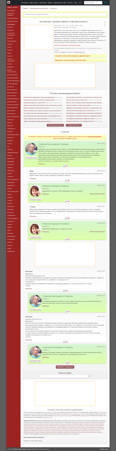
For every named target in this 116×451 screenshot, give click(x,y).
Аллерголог (10, 30)
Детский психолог (12, 101)
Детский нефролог (12, 92)
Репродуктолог (11, 215)
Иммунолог (10, 125)
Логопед (9, 143)
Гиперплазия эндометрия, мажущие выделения (39, 97)
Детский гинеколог (12, 74)
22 (74, 52)
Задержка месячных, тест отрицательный (79, 121)
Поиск (106, 2)
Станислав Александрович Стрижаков (53, 144)
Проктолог (10, 197)
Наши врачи (43, 2)
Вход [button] (75, 2)
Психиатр (9, 200)
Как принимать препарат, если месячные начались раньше (85, 97)
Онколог (9, 173)
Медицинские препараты (11, 14)
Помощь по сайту (27, 449)
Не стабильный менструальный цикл (36, 113)
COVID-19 (10, 27)
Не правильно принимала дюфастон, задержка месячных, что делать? (89, 116)
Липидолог (10, 140)
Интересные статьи (12, 21)
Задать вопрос (33, 2)
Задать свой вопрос (73, 125)
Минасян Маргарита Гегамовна (56, 186)
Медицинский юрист (12, 152)
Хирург (9, 248)
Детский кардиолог (12, 83)
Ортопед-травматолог (13, 179)
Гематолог (10, 44)
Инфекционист (11, 128)
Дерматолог (10, 67)
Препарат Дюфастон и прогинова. (34, 102)
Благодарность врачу (31, 157)
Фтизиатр (9, 245)
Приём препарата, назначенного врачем (36, 108)
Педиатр (9, 188)
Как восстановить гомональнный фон (78, 105)
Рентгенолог (10, 212)
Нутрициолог (10, 170)
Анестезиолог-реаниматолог (11, 34)
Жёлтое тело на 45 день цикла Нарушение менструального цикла (87, 102)
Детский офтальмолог (13, 98)
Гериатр (9, 53)
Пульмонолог (10, 206)
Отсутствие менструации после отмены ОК (80, 110)
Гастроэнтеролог (11, 41)
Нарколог (9, 155)
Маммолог (10, 149)
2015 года (82, 52)
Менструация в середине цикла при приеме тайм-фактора (85, 113)
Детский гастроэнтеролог (11, 70)
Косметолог (10, 137)
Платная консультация (97, 193)
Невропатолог (11, 158)
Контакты (70, 2)
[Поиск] (93, 2)
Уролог (9, 230)
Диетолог (9, 122)
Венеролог (10, 38)
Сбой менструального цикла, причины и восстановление (42, 110)
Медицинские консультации (39, 8)
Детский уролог (11, 110)
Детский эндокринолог (13, 116)
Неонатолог (10, 164)
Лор (8, 146)
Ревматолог (10, 209)
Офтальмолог (11, 182)
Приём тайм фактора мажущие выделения (37, 121)
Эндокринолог (11, 251)
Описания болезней (12, 18)
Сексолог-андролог (12, 218)
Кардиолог (10, 131)
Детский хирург (11, 113)
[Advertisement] (38, 37)
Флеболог (9, 242)
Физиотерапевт (11, 236)
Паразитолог (10, 185)
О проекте (20, 449)
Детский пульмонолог (13, 104)
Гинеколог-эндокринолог (11, 60)
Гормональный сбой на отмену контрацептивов (39, 100)
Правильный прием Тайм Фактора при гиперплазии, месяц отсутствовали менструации (52, 105)
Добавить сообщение (65, 367)
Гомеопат (9, 64)
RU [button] (80, 2)
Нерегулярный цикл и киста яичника (35, 118)
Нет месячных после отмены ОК (76, 100)
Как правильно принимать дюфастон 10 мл (80, 118)
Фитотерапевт (11, 239)
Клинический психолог (13, 134)
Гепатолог (10, 50)
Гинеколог (53, 8)
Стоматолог (10, 221)
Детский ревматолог (12, 107)
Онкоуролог (10, 176)
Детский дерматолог (12, 77)
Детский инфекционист (13, 80)
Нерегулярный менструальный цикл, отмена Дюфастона (42, 116)
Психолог (9, 203)
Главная (25, 8)
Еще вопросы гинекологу (55, 125)
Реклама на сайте (104, 449)
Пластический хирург (13, 191)
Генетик (9, 47)
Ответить (41, 164)
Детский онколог (11, 95)
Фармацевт (10, 233)
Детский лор (10, 86)
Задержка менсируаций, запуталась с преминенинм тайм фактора (87, 108)
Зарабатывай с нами (60, 2)
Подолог (9, 194)
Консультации (11, 10)
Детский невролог (12, 89)
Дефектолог (10, 119)
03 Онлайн (25, 2)
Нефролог (10, 167)
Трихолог (9, 227)
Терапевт (9, 224)
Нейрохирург (10, 161)
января (77, 52)
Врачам (50, 2)
